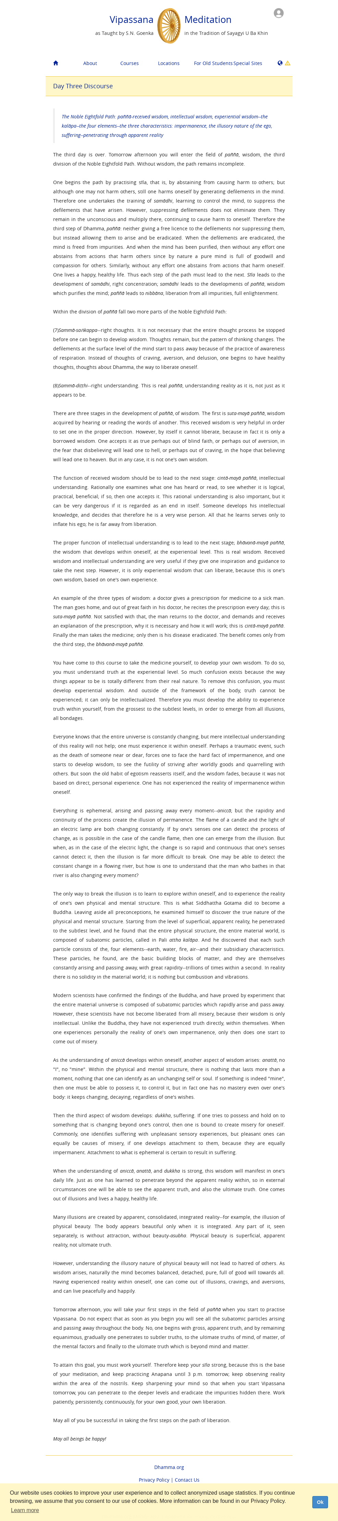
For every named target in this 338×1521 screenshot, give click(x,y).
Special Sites (247, 63)
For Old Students (211, 63)
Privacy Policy (154, 1480)
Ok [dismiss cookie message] (320, 1502)
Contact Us (187, 1480)
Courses (129, 63)
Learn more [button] (25, 1510)
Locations (169, 63)
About (90, 63)
